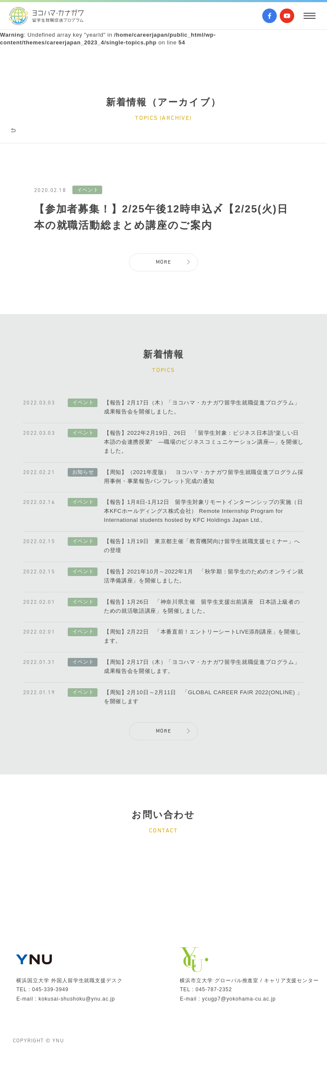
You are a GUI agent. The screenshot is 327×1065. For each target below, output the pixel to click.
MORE (163, 268)
